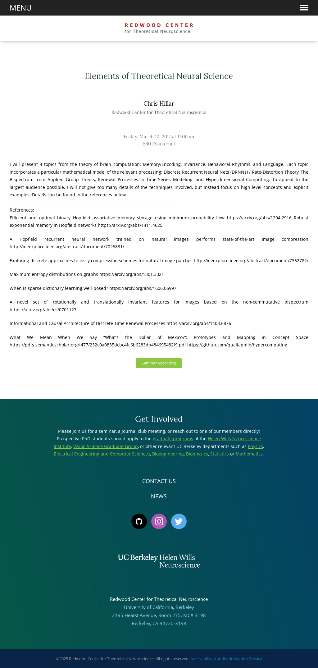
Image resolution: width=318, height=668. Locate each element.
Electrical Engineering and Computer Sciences (102, 454)
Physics (255, 446)
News (159, 496)
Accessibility (201, 658)
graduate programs (173, 439)
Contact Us (159, 481)
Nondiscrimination (230, 658)
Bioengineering (168, 454)
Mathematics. (250, 454)
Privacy (255, 658)
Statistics (219, 454)
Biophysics (197, 454)
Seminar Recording (159, 363)
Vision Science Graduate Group (105, 446)
